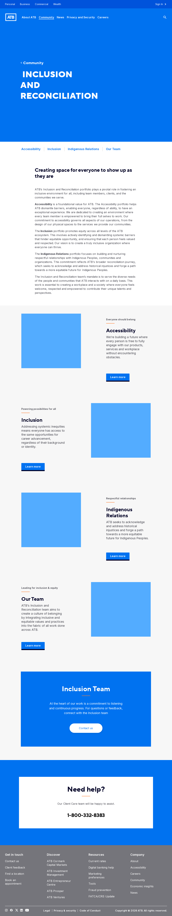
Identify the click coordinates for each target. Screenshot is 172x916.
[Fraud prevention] (100, 890)
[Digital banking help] (101, 867)
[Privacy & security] (65, 910)
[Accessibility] (138, 867)
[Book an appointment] (13, 881)
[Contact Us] (86, 728)
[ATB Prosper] (55, 891)
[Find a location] (14, 873)
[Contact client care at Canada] (86, 815)
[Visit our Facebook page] (11, 910)
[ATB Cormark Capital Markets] (57, 862)
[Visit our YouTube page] (26, 910)
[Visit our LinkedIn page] (21, 910)
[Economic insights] (142, 886)
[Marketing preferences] (96, 875)
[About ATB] (29, 17)
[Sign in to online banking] (162, 4)
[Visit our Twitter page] (16, 910)
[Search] (167, 17)
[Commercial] (41, 4)
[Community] (46, 17)
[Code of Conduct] (90, 910)
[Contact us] (12, 861)
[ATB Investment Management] (57, 872)
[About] (134, 861)
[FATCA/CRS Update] (102, 896)
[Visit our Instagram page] (6, 910)
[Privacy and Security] (81, 17)
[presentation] (121, 84)
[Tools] (92, 883)
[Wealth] (57, 4)
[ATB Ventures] (56, 897)
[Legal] (47, 910)
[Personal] (8, 4)
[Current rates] (97, 861)
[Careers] (103, 17)
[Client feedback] (15, 867)
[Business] (24, 4)
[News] (60, 17)
